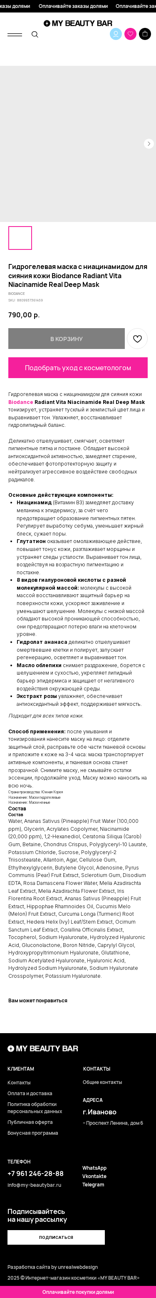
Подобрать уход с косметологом (78, 367)
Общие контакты (102, 1082)
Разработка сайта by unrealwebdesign (52, 1267)
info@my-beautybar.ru (34, 1185)
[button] (56, 1237)
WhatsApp (94, 1168)
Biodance (20, 402)
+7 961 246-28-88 (35, 1173)
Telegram (93, 1185)
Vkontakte (94, 1176)
